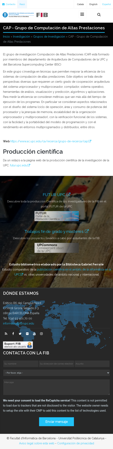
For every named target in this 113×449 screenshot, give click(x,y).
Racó (22, 4)
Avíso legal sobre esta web (36, 443)
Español (106, 4)
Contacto (8, 4)
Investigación (21, 36)
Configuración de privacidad (75, 443)
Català (80, 4)
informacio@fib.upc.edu (18, 323)
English (93, 4)
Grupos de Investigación (49, 36)
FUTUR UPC (54, 194)
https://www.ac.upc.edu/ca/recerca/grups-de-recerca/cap (49, 141)
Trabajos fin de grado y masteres (55, 231)
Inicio (6, 36)
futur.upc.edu (18, 165)
